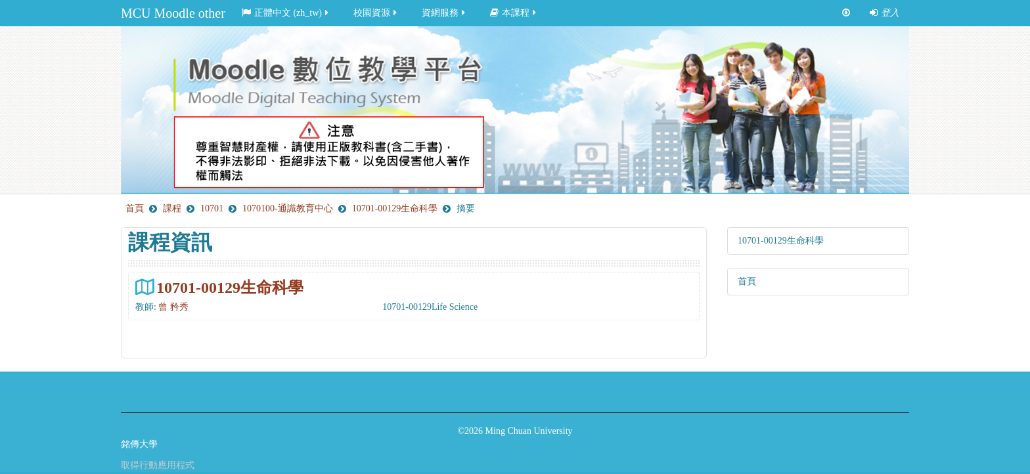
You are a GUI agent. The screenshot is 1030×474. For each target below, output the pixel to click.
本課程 (514, 13)
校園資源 (376, 13)
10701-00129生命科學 (229, 287)
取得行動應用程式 (157, 465)
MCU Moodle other (173, 13)
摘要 (466, 208)
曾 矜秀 (173, 307)
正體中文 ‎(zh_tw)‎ (286, 13)
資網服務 (444, 13)
